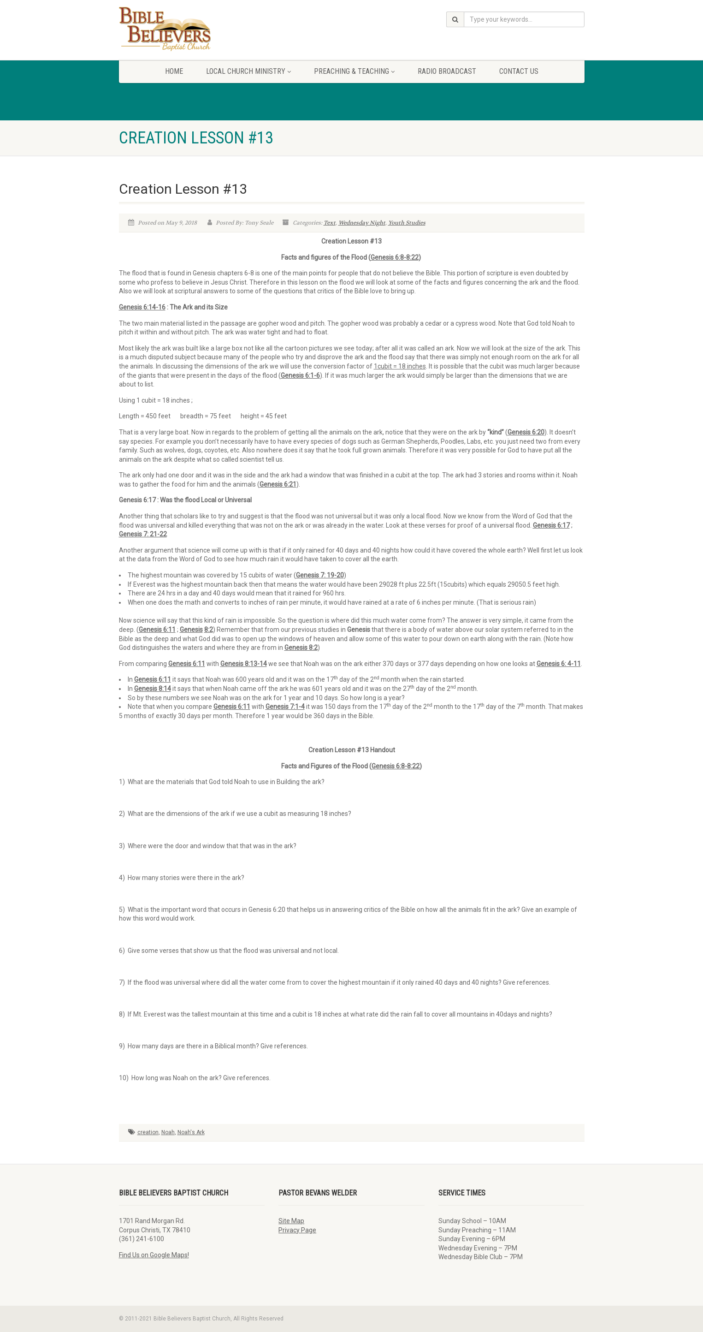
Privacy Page (297, 1230)
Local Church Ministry (248, 71)
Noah (168, 1132)
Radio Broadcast (447, 71)
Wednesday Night (361, 222)
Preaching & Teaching (354, 71)
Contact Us (518, 71)
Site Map (291, 1221)
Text (330, 222)
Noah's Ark (191, 1132)
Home (174, 71)
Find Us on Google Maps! (154, 1255)
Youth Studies (406, 222)
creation (148, 1132)
